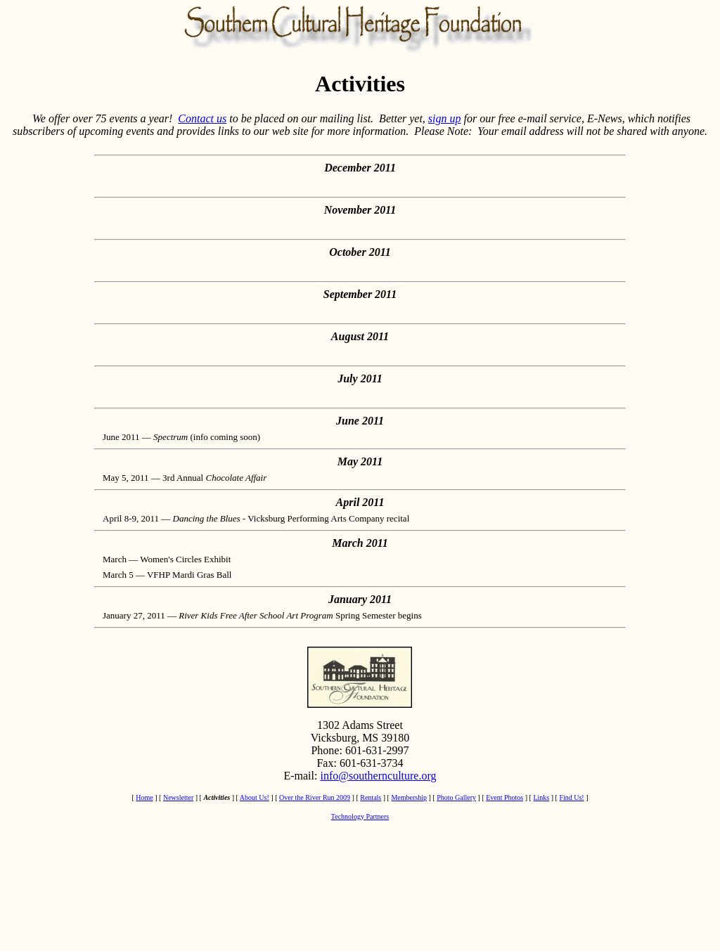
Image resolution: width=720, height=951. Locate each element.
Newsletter (178, 797)
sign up (444, 118)
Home (144, 797)
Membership (409, 797)
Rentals (370, 797)
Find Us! (571, 797)
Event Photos (504, 797)
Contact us (202, 118)
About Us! (254, 797)
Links (541, 797)
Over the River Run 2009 (314, 797)
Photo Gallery (456, 797)
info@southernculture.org (378, 776)
